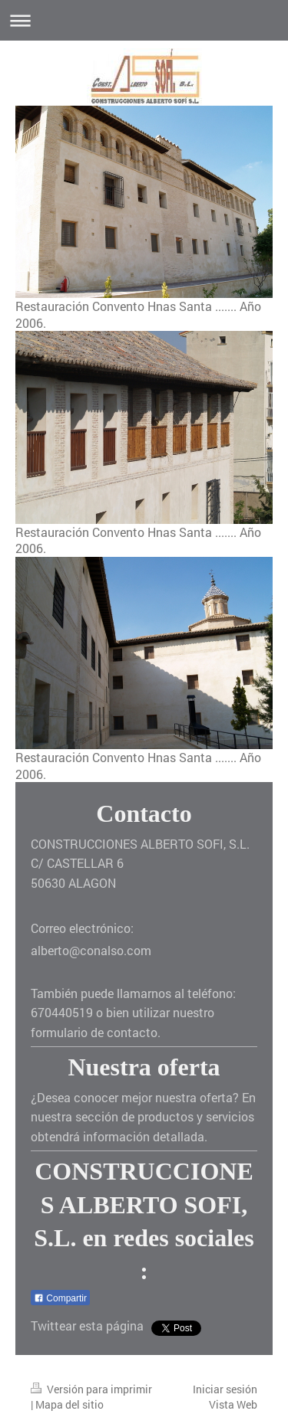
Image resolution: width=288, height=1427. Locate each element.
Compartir (60, 1298)
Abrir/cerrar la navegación (144, 20)
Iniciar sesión (225, 1389)
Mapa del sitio (69, 1404)
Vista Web (233, 1404)
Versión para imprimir (91, 1389)
